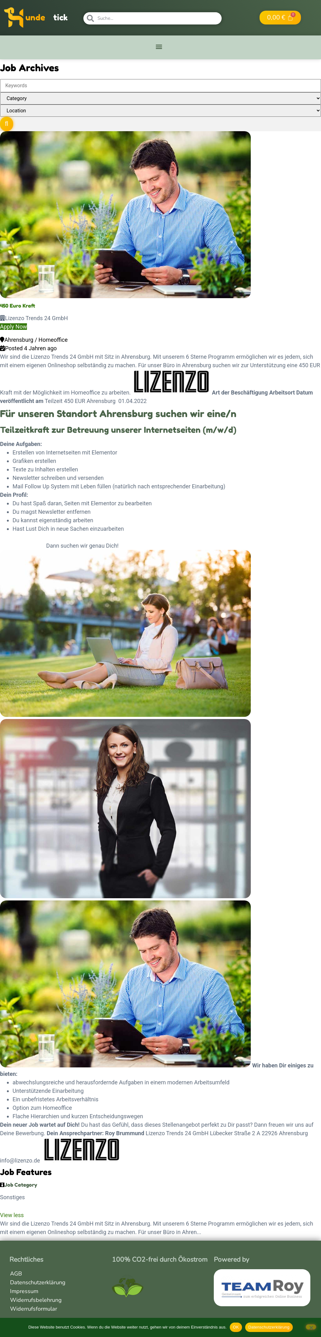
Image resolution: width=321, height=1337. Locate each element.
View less (12, 1215)
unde (35, 17)
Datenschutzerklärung (38, 1282)
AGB (16, 1273)
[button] (159, 46)
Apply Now (13, 326)
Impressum (24, 1291)
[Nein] (311, 1327)
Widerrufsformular (33, 1309)
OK (236, 1327)
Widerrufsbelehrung (36, 1300)
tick (60, 17)
